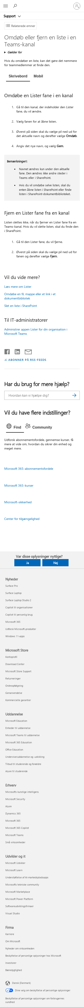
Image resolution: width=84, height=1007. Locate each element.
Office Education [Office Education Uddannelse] (14, 749)
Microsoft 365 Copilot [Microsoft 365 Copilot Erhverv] (17, 827)
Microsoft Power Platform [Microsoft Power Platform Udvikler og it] (19, 899)
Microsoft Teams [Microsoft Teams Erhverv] (14, 835)
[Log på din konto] (76, 6)
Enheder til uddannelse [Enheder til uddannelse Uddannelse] (17, 728)
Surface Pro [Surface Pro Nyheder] (11, 585)
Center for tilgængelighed (21, 519)
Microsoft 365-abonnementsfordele (28, 468)
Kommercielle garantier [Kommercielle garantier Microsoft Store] (18, 700)
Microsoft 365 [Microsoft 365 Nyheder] (12, 621)
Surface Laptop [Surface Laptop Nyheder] (13, 593)
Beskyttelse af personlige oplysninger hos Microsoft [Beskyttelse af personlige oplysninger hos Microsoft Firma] (33, 955)
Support (10, 16)
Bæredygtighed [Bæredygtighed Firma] (13, 970)
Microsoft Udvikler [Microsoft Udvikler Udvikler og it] (15, 863)
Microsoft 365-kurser (18, 485)
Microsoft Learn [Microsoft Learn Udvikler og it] (13, 870)
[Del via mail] (26, 350)
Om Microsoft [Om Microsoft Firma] (12, 941)
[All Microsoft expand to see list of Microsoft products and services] (5, 6)
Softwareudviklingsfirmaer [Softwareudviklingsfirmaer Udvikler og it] (19, 906)
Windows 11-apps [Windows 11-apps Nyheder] (15, 636)
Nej (55, 563)
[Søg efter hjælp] (15, 5)
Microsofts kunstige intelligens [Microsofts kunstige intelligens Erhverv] (22, 791)
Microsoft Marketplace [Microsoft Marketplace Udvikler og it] (17, 891)
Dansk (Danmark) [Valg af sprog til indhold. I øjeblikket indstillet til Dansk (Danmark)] (21, 983)
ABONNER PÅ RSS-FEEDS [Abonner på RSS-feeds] (27, 360)
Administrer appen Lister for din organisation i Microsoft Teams (35, 331)
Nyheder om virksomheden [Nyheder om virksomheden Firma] (19, 948)
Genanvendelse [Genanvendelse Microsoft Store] (13, 693)
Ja (27, 563)
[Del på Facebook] (7, 350)
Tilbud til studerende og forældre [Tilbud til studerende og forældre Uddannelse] (23, 764)
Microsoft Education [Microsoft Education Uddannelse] (16, 720)
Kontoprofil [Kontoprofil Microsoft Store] (11, 657)
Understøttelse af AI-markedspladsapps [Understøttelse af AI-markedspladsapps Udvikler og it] (26, 877)
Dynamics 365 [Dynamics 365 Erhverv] (13, 813)
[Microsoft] (42, 3)
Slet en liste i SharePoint (20, 305)
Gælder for (14, 52)
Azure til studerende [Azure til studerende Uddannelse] (16, 771)
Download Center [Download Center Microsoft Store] (14, 664)
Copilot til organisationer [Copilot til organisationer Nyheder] (19, 607)
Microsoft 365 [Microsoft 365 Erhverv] (12, 820)
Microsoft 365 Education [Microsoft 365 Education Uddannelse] (18, 742)
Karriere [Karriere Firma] (9, 934)
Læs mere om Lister (17, 286)
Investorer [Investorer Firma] (10, 962)
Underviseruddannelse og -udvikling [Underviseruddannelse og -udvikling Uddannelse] (24, 756)
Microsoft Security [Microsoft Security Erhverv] (15, 799)
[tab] (18, 76)
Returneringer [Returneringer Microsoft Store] (13, 678)
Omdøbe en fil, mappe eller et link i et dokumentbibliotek (30, 296)
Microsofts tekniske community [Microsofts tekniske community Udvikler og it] (22, 884)
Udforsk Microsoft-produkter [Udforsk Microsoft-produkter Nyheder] (20, 629)
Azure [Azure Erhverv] (8, 806)
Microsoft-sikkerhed (18, 502)
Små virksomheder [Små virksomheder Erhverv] (15, 842)
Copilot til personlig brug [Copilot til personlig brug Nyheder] (18, 614)
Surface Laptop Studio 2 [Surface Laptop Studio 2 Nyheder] (18, 600)
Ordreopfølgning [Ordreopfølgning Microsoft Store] (14, 685)
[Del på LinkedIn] (16, 350)
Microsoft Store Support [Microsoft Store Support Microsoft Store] (18, 671)
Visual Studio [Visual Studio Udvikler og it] (12, 913)
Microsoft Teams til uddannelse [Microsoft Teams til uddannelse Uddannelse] (22, 735)
